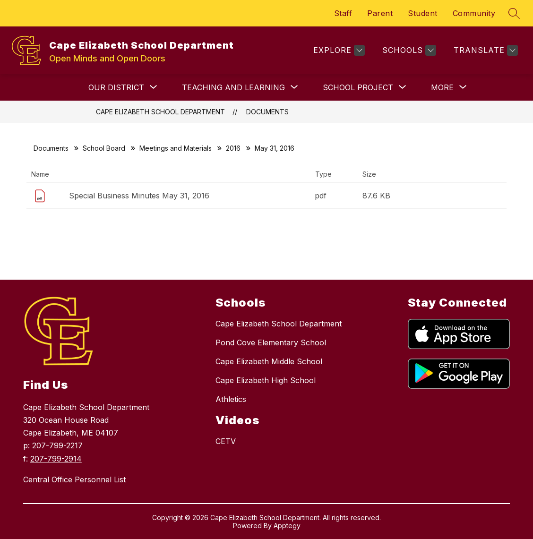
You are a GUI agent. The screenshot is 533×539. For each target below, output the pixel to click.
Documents (267, 112)
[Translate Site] (484, 50)
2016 (233, 148)
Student (423, 13)
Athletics (230, 399)
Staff (343, 13)
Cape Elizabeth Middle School (268, 361)
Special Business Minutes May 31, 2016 (139, 195)
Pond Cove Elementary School (270, 342)
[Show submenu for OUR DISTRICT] (116, 87)
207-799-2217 (57, 445)
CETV (225, 441)
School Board (104, 148)
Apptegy (287, 526)
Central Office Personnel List (74, 479)
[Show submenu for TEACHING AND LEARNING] (233, 87)
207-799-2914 (56, 458)
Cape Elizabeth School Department (160, 112)
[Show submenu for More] (442, 87)
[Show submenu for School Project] (358, 87)
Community (474, 13)
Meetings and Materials (175, 148)
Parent (380, 13)
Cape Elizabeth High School (265, 380)
